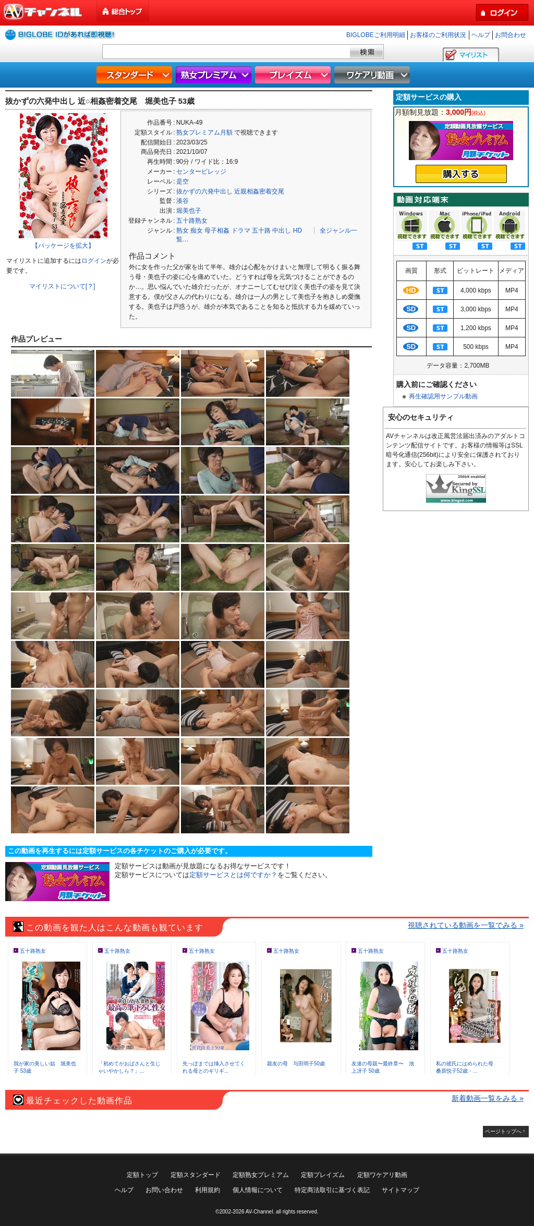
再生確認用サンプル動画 (443, 396)
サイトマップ (400, 1190)
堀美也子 (188, 210)
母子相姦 (216, 230)
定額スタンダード (196, 1175)
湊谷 (182, 200)
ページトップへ (503, 1131)
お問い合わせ (164, 1190)
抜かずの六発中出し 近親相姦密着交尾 (230, 191)
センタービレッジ (201, 171)
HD (297, 230)
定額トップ (142, 1175)
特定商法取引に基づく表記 (332, 1190)
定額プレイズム (323, 1175)
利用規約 (207, 1190)
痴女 (196, 230)
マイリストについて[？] (62, 286)
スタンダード (135, 74)
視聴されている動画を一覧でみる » (466, 925)
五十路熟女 (192, 220)
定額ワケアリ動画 (382, 1175)
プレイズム (294, 74)
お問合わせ (510, 35)
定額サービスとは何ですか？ (233, 875)
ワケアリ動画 (373, 74)
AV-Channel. (260, 1212)
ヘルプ (480, 35)
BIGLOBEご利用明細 (375, 35)
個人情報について (258, 1190)
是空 (182, 181)
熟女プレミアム (215, 74)
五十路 (261, 230)
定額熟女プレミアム (261, 1175)
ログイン (93, 260)
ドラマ (241, 230)
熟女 (182, 230)
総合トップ (123, 11)
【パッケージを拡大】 (63, 245)
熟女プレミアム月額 (204, 132)
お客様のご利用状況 (438, 35)
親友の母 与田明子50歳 (296, 1063)
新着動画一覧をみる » (488, 1098)
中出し (281, 230)
